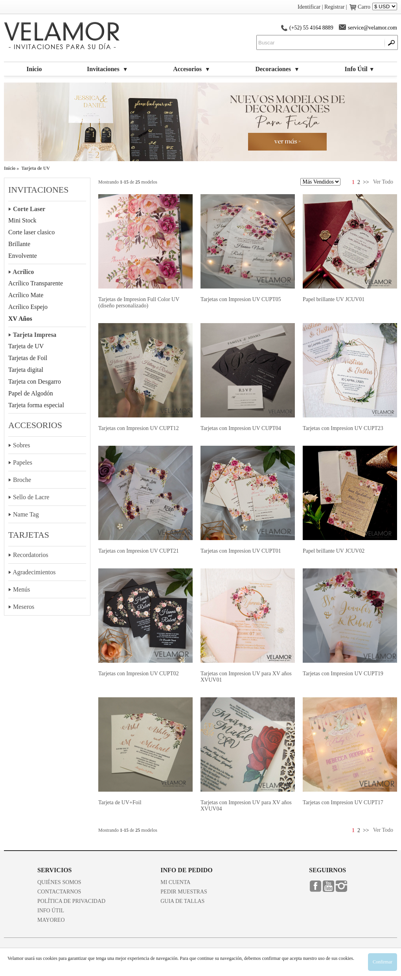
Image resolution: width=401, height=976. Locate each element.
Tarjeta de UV (26, 346)
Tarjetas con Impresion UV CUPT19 (343, 673)
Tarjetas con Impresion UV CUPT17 (343, 802)
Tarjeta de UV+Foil (120, 802)
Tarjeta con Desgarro (34, 381)
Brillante (19, 244)
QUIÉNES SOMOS (59, 882)
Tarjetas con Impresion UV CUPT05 (240, 299)
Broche (22, 479)
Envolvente (22, 255)
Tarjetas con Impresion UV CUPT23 (343, 428)
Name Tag (26, 514)
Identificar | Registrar (321, 7)
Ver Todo (383, 182)
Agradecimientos (34, 572)
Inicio (34, 69)
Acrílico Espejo (28, 306)
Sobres (21, 445)
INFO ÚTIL (50, 911)
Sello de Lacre (31, 497)
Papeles (22, 462)
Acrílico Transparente (35, 283)
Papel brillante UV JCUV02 (333, 551)
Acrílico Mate (25, 295)
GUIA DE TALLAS (182, 901)
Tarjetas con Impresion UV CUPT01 (240, 551)
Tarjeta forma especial (36, 405)
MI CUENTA (175, 882)
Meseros (23, 606)
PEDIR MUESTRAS (183, 892)
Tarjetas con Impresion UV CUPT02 (138, 673)
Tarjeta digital (25, 369)
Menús (21, 589)
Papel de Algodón (30, 393)
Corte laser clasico (31, 232)
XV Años (20, 318)
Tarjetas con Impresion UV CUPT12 (138, 428)
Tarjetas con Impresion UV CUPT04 (240, 428)
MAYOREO (51, 920)
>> (366, 182)
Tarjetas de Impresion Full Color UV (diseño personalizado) (138, 302)
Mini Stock (22, 220)
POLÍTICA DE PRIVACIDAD (71, 901)
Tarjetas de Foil (27, 358)
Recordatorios (30, 554)
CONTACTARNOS (59, 892)
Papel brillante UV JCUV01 (333, 299)
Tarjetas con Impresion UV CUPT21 (138, 551)
